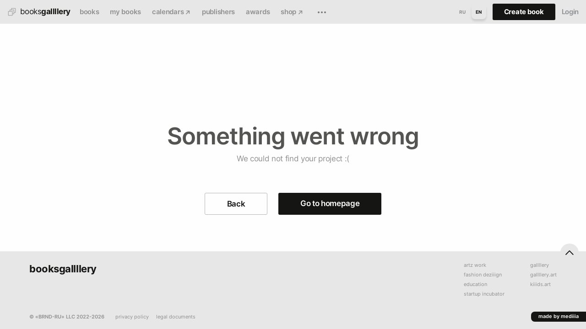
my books (125, 11)
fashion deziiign (483, 275)
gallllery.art (543, 275)
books (89, 11)
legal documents (175, 317)
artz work (475, 265)
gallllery (539, 265)
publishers (218, 11)
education (475, 284)
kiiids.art (540, 284)
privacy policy (132, 317)
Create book (524, 11)
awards (258, 11)
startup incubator (484, 294)
